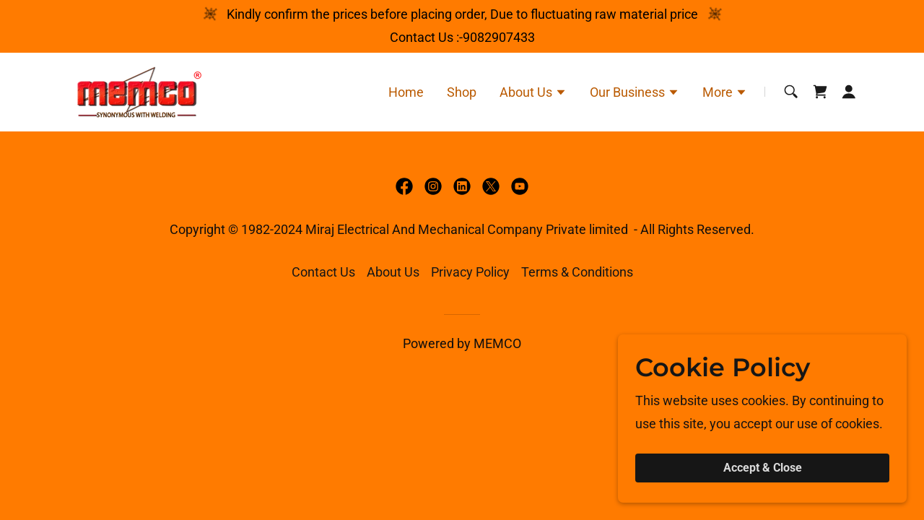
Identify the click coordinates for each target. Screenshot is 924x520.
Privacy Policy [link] (470, 272)
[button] (533, 94)
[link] (135, 90)
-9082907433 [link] (497, 37)
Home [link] (406, 92)
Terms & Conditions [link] (577, 272)
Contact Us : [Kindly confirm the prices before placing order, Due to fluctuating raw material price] (424, 37)
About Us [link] (393, 272)
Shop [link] (461, 92)
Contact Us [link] (323, 272)
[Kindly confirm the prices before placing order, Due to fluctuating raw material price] (462, 14)
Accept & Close (762, 468)
